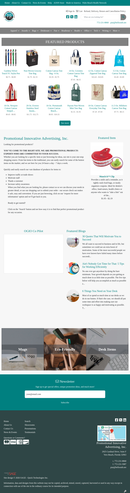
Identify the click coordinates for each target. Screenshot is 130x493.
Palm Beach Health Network (94, 3)
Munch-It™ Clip (106, 176)
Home (7, 3)
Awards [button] (24, 31)
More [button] (115, 31)
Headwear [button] (65, 31)
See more (65, 123)
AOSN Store (59, 3)
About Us (16, 3)
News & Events (39, 3)
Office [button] (87, 31)
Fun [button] (55, 31)
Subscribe (65, 402)
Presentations (30, 428)
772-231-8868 (103, 22)
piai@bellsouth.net (118, 22)
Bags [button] (34, 31)
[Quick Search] (101, 17)
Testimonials (30, 432)
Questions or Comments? (14, 438)
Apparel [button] (13, 31)
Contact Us (26, 3)
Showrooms (30, 425)
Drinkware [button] (45, 31)
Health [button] (77, 31)
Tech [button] (96, 31)
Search (27, 421)
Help (50, 3)
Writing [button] (105, 31)
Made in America (73, 3)
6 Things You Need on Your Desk (100, 291)
